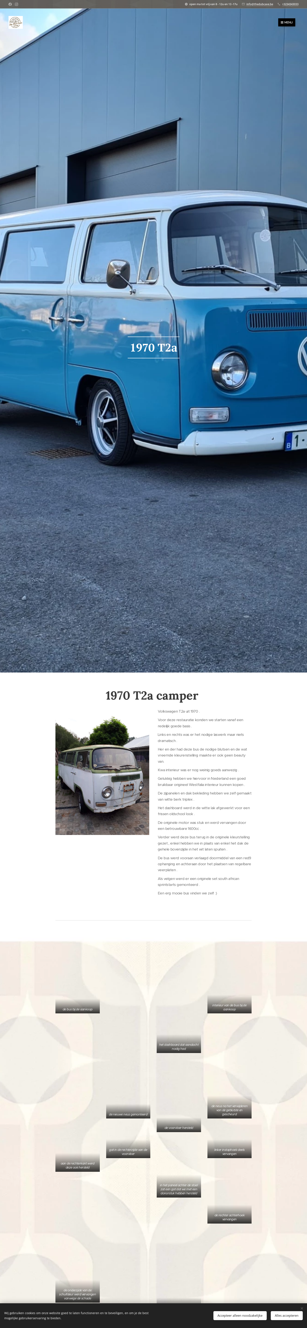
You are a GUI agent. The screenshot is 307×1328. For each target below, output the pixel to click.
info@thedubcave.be (259, 4)
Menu (287, 22)
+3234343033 (290, 4)
